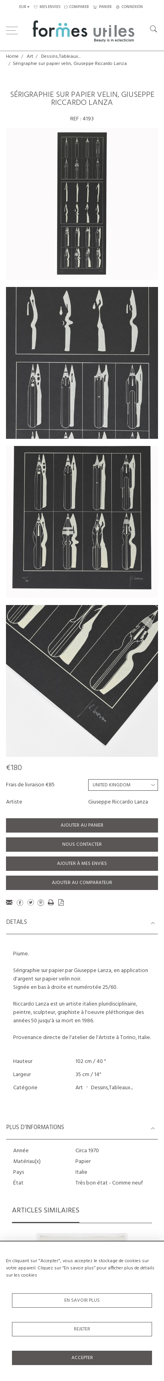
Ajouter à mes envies (82, 864)
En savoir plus (82, 1300)
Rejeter (82, 1329)
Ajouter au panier (82, 825)
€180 (14, 768)
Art (30, 57)
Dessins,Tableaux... (61, 57)
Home (12, 57)
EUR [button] (22, 7)
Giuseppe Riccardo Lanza (118, 802)
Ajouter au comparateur (82, 883)
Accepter (82, 1358)
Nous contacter (82, 845)
